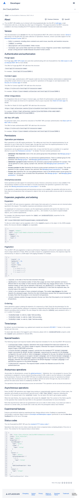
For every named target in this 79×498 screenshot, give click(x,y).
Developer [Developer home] (15, 3)
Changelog (25, 493)
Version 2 (68, 34)
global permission (37, 373)
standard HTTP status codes (40, 424)
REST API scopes (19, 61)
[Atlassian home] (4, 3)
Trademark (66, 493)
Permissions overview (25, 151)
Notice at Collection (48, 494)
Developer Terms (57, 494)
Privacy (41, 493)
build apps (59, 23)
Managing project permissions (56, 163)
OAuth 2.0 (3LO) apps (59, 101)
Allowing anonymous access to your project (25, 186)
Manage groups (65, 154)
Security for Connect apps (13, 82)
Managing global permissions (41, 159)
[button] (74, 3)
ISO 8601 (53, 327)
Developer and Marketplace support (41, 414)
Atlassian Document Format (13, 38)
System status (33, 494)
